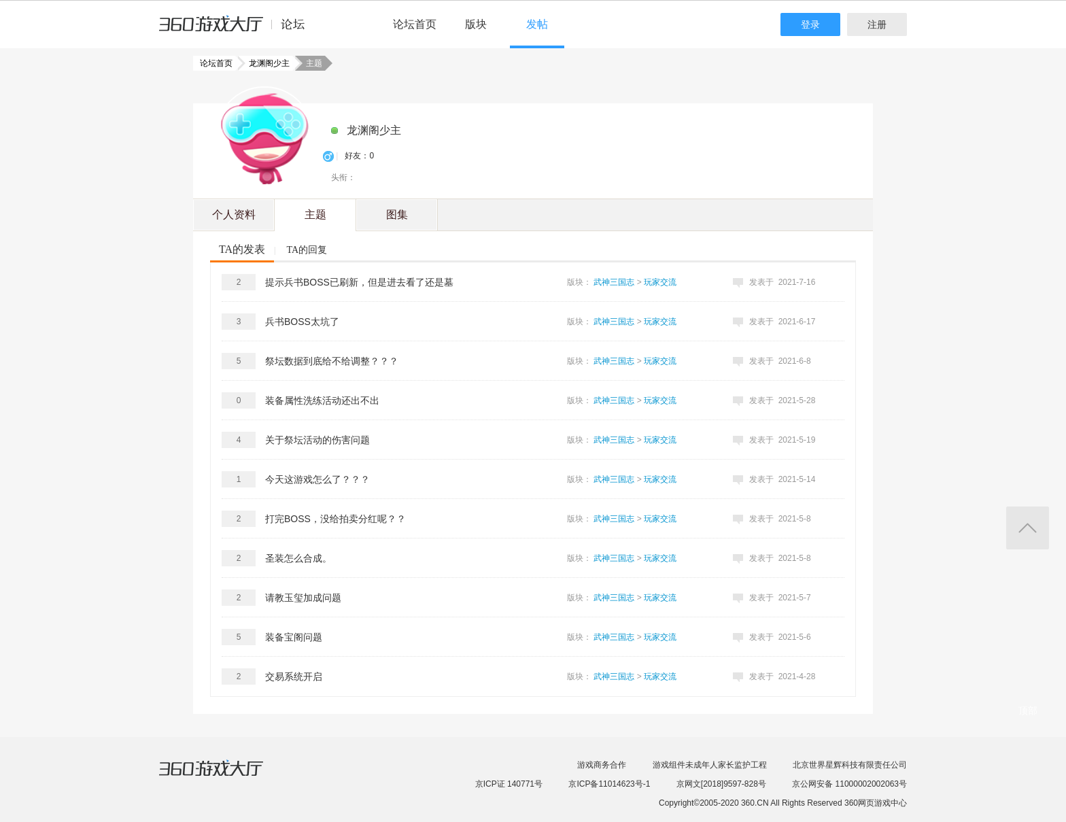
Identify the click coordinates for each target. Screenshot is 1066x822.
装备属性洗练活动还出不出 (322, 400)
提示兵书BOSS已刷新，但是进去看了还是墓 (359, 282)
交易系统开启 (293, 676)
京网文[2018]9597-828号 (721, 784)
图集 (397, 214)
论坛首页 (414, 24)
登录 (810, 24)
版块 (476, 24)
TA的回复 (306, 250)
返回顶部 (1027, 528)
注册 (877, 24)
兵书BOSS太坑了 (302, 321)
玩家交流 (660, 282)
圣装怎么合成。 (298, 558)
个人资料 (234, 214)
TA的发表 (242, 249)
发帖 (537, 24)
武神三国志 (614, 282)
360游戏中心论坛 (237, 30)
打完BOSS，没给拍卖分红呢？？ (335, 518)
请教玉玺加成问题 (303, 597)
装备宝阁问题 (293, 637)
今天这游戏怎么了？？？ (317, 479)
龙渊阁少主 (265, 63)
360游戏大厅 (225, 776)
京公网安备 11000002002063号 (849, 784)
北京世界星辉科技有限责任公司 (850, 765)
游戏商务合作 (601, 765)
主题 (315, 214)
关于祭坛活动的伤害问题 (317, 439)
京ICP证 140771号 (509, 784)
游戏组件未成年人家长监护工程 (710, 765)
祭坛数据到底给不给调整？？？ (331, 361)
